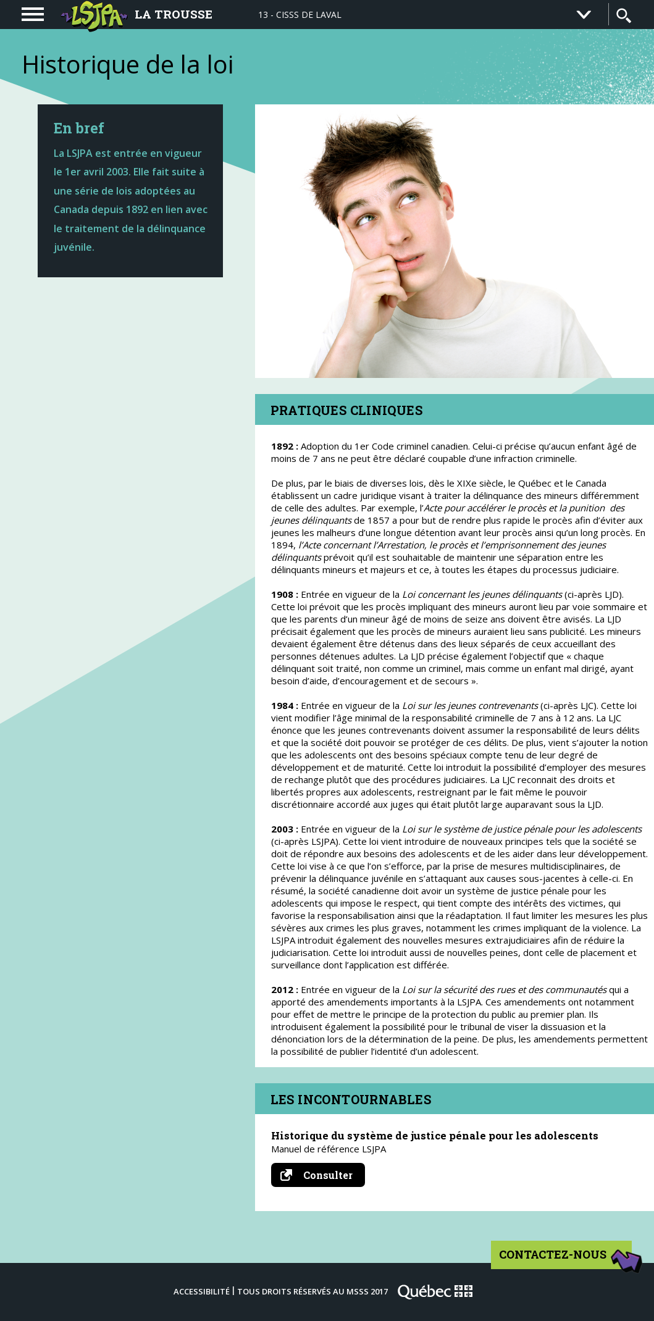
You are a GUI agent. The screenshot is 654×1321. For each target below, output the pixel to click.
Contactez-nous (566, 1258)
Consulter (322, 1175)
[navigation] (33, 14)
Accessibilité (202, 1291)
